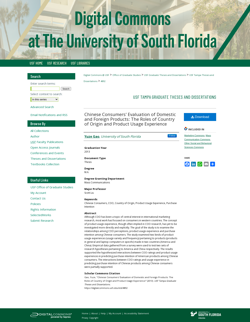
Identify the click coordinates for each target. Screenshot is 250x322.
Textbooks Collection (44, 164)
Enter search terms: (43, 83)
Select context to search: (46, 94)
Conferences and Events (47, 153)
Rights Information (43, 209)
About (94, 313)
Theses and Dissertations (48, 159)
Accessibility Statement (136, 313)
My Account (38, 193)
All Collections (39, 131)
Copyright (93, 317)
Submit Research (42, 220)
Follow (172, 135)
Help (103, 313)
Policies (35, 204)
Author (35, 136)
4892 (103, 81)
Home (85, 313)
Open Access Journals (45, 147)
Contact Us (38, 198)
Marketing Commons (194, 135)
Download (200, 117)
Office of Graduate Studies (126, 74)
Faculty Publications (46, 142)
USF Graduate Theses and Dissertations (165, 74)
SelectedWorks (40, 215)
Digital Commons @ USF (96, 74)
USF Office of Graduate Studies (51, 187)
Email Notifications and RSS (48, 115)
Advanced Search (42, 107)
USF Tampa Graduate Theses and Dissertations (174, 97)
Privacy (85, 317)
